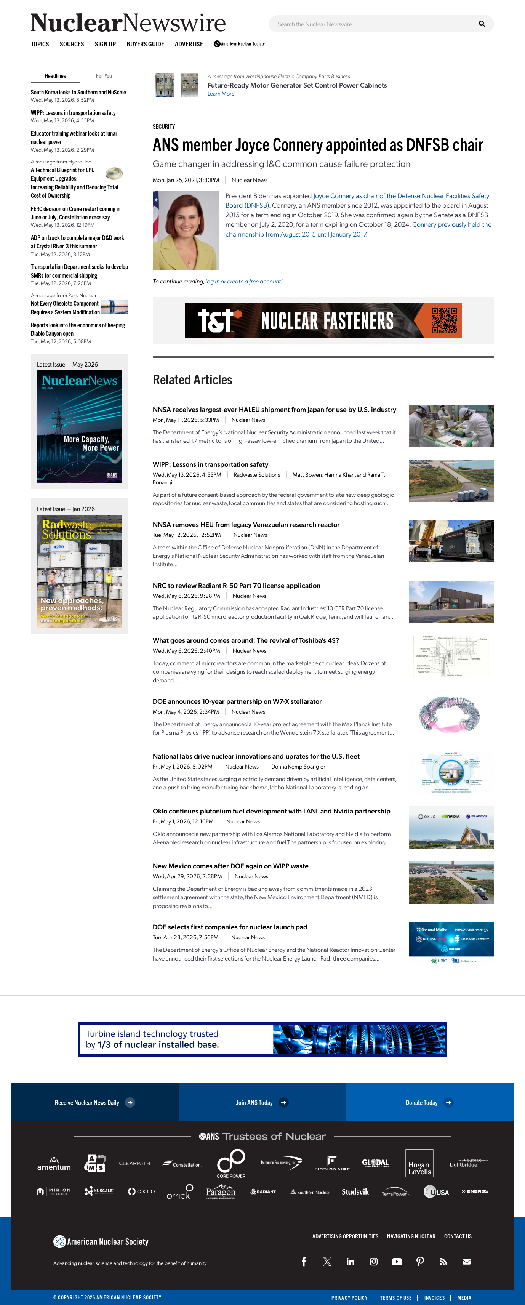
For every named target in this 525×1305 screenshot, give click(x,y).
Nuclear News (249, 180)
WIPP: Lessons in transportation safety (73, 112)
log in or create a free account (243, 281)
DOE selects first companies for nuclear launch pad (230, 926)
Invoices (434, 1297)
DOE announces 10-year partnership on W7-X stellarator (237, 701)
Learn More (221, 93)
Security (164, 126)
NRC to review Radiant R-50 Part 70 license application (236, 585)
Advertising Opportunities (345, 1235)
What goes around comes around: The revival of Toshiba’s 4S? (246, 640)
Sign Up (105, 43)
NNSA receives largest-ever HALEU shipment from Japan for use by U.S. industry (274, 409)
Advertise (189, 43)
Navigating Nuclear (411, 1235)
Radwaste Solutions (257, 474)
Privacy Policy (349, 1297)
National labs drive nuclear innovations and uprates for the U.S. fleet (256, 755)
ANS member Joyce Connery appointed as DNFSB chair (318, 143)
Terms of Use (396, 1297)
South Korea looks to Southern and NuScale (78, 92)
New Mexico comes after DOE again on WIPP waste (231, 865)
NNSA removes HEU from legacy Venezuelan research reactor (246, 524)
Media (465, 1297)
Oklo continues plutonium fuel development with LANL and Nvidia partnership (272, 810)
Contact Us (458, 1235)
